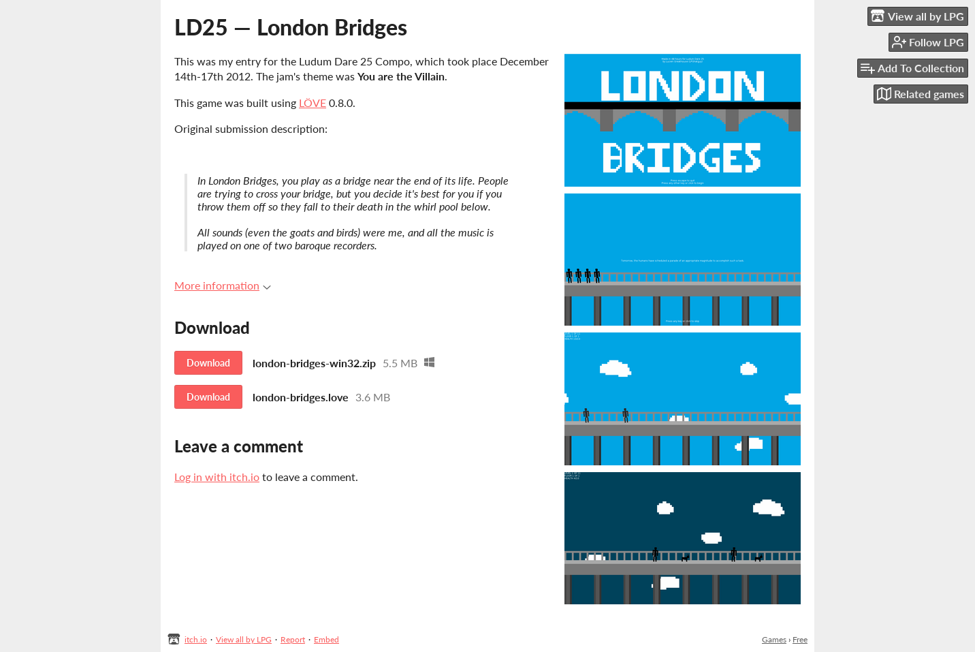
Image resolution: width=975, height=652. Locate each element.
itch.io (196, 639)
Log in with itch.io (216, 476)
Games (774, 639)
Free (800, 639)
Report (293, 639)
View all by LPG (244, 639)
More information (222, 285)
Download (208, 363)
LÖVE (312, 102)
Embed (326, 639)
